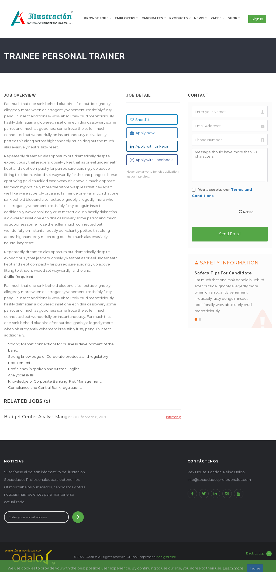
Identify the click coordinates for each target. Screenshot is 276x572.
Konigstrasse (166, 557)
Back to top (259, 553)
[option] (230, 291)
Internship (173, 416)
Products (178, 18)
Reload (248, 212)
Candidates (152, 18)
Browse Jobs (96, 18)
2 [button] (200, 319)
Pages (216, 18)
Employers (125, 18)
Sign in (257, 19)
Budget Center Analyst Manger (38, 416)
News (199, 18)
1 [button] (196, 319)
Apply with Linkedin (149, 146)
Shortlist (140, 119)
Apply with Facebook (151, 160)
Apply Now (142, 133)
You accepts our (222, 192)
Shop (232, 18)
